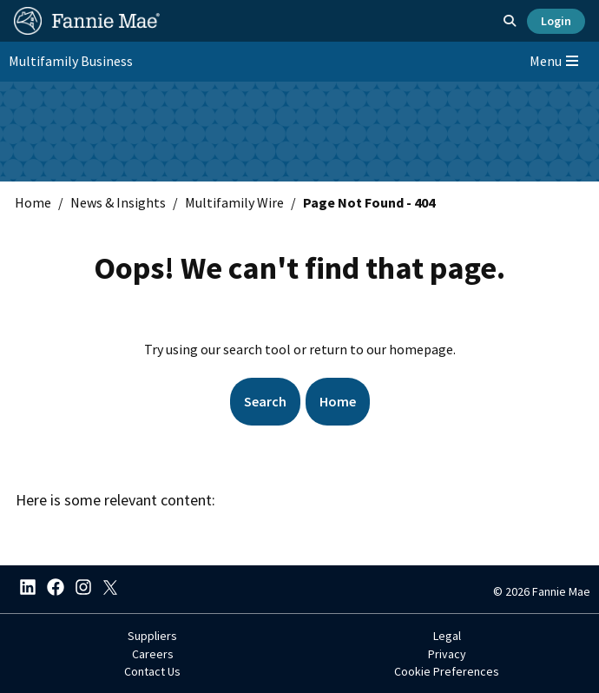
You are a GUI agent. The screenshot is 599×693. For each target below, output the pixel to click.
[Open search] (509, 21)
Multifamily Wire (234, 202)
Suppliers (152, 636)
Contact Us (152, 671)
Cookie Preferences (446, 671)
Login (556, 21)
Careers (153, 654)
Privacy (447, 654)
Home (33, 202)
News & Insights (118, 202)
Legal (447, 636)
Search (265, 401)
